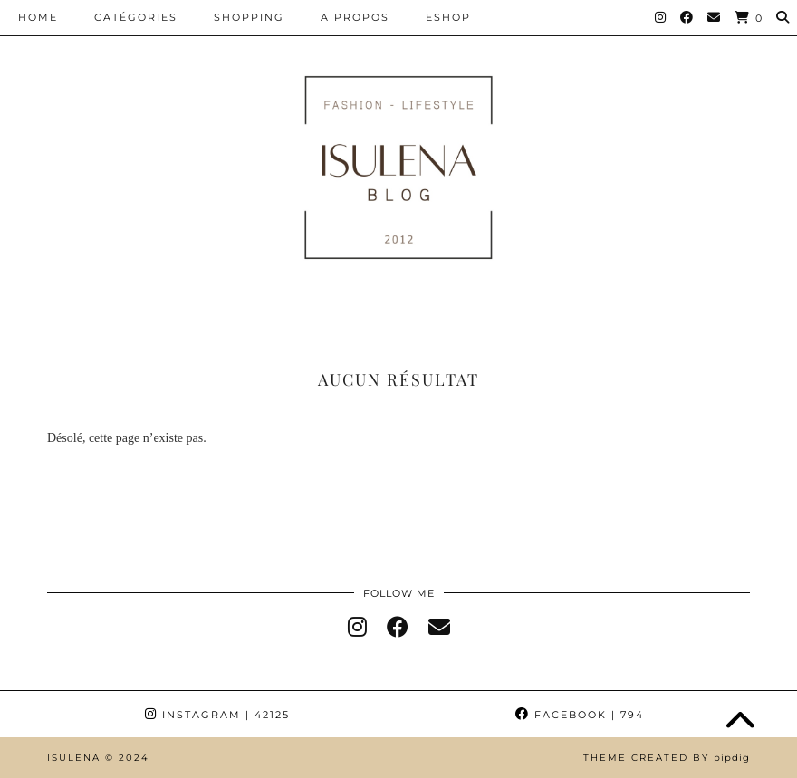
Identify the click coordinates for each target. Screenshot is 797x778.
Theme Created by (666, 758)
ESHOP (448, 17)
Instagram (217, 714)
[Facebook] (687, 17)
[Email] (714, 17)
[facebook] (397, 627)
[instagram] (357, 627)
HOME (38, 17)
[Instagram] (661, 17)
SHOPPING (249, 17)
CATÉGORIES (136, 17)
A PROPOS (355, 17)
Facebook (579, 714)
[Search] (783, 17)
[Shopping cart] (749, 17)
